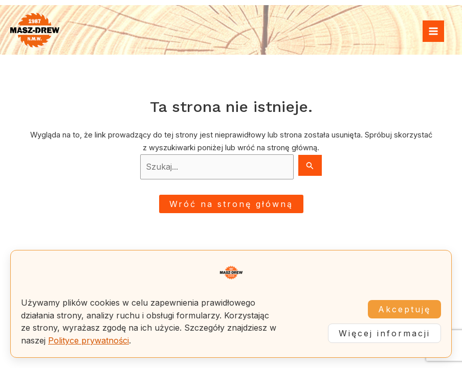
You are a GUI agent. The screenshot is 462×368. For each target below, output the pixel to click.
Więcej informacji (384, 333)
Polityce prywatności (88, 340)
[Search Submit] (310, 165)
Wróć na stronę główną (231, 204)
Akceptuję (404, 309)
